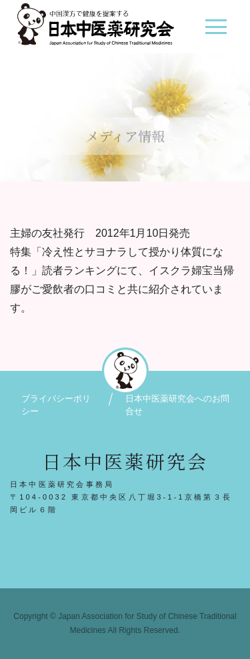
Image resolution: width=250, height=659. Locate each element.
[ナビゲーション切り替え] (215, 32)
